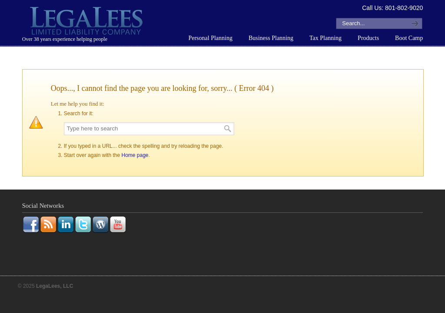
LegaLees (87, 22)
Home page (134, 155)
